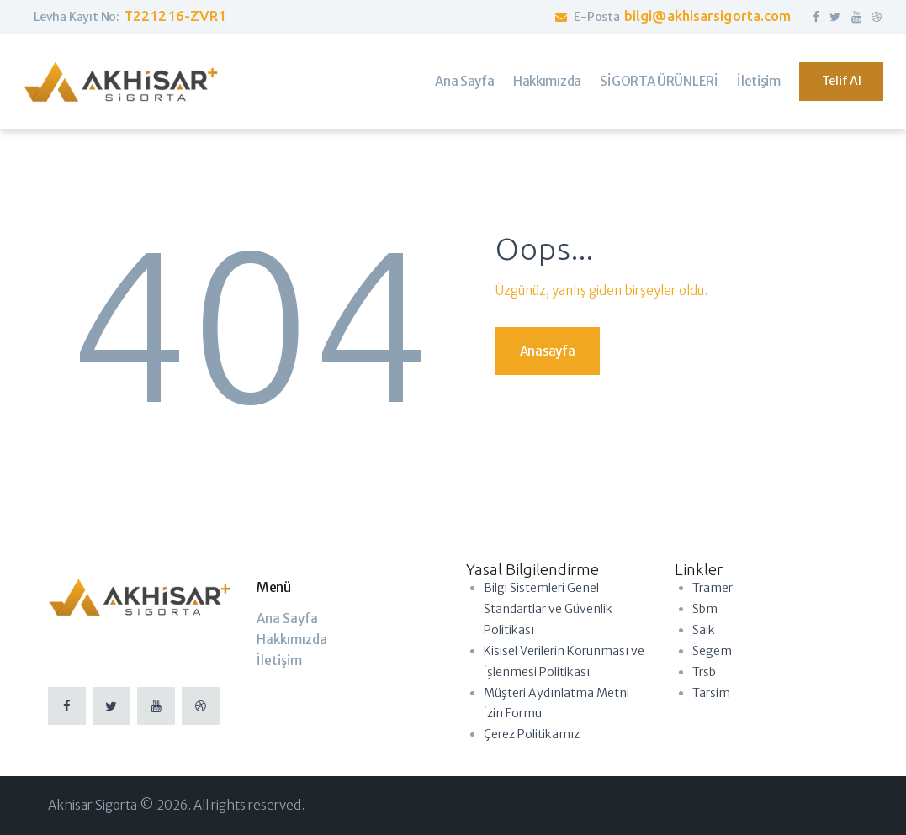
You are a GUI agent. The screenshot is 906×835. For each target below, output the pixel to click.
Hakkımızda (292, 639)
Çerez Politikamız (532, 734)
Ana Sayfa (287, 618)
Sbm (705, 608)
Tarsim (711, 692)
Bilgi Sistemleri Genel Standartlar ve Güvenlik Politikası (548, 608)
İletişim (279, 661)
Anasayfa (547, 351)
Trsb (704, 671)
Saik (703, 629)
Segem (712, 650)
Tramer (712, 587)
